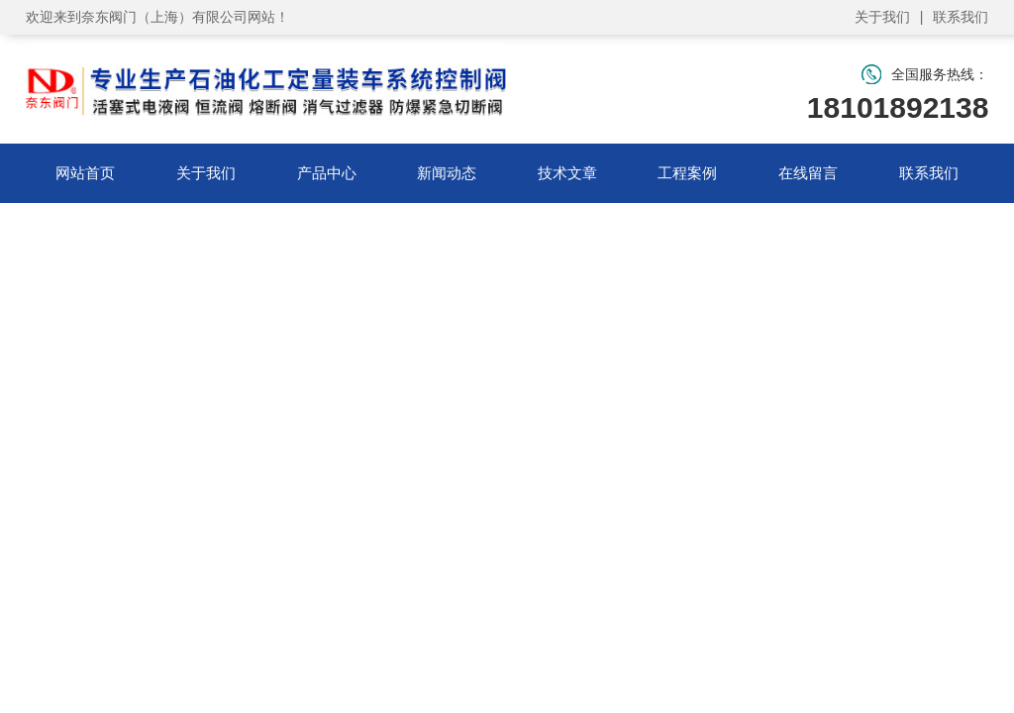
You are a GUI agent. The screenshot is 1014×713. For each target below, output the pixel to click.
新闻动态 (446, 172)
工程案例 (687, 172)
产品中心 (326, 172)
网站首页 (85, 172)
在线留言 (808, 172)
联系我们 (960, 17)
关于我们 (882, 17)
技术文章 (567, 172)
